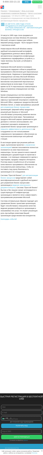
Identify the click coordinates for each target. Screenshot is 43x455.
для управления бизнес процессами (15, 107)
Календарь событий (9, 219)
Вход (26, 2)
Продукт (4, 11)
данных (26, 440)
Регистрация (37, 2)
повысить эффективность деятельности (17, 129)
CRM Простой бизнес (17, 7)
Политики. (35, 453)
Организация (14, 11)
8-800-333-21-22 (11, 1)
